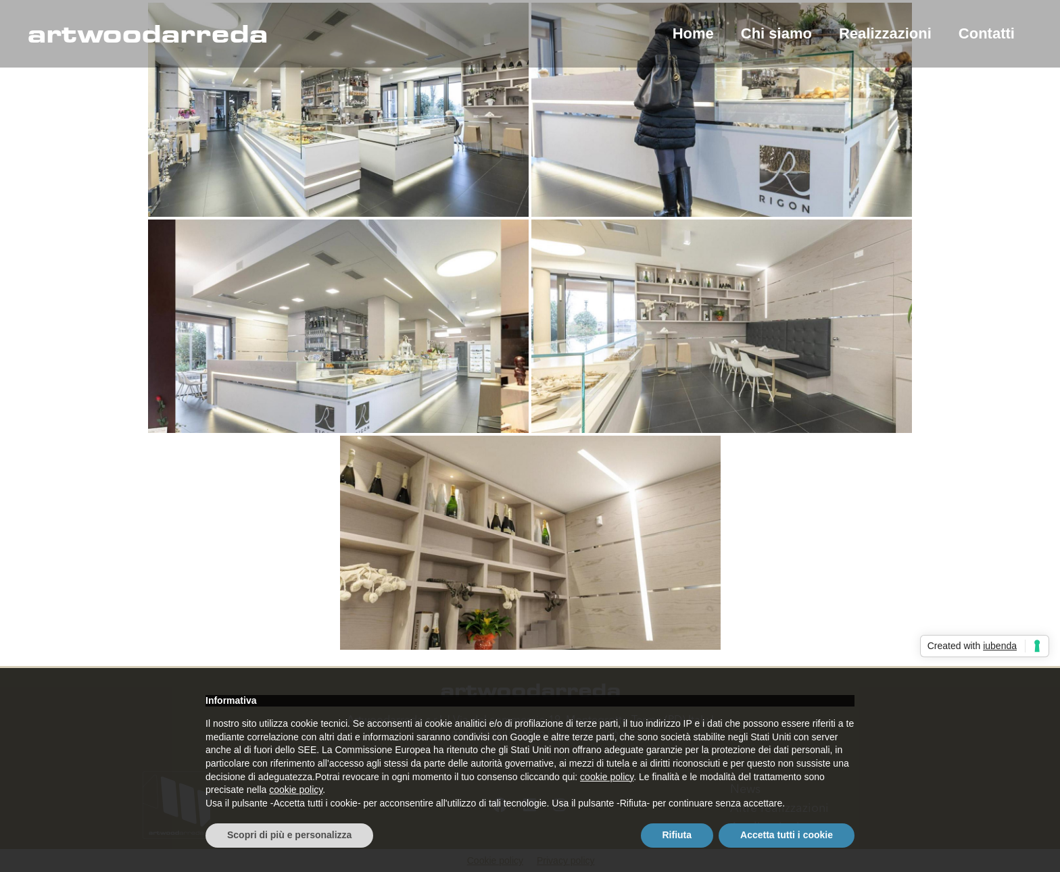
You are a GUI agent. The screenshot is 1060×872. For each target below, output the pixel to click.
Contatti (987, 33)
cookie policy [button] (606, 776)
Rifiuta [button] (677, 834)
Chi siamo (776, 33)
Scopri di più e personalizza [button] (289, 834)
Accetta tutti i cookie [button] (786, 834)
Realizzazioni (885, 33)
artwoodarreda (147, 34)
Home (693, 33)
